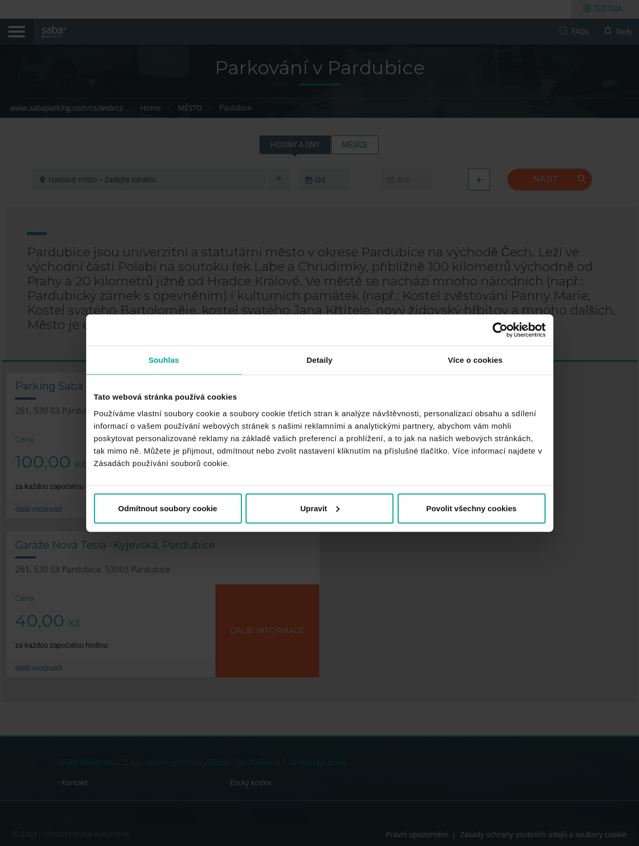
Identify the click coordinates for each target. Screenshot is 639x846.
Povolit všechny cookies (471, 507)
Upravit (319, 507)
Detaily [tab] (320, 360)
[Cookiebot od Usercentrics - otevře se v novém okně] (500, 330)
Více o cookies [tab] (475, 360)
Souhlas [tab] (163, 360)
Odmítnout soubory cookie (167, 507)
